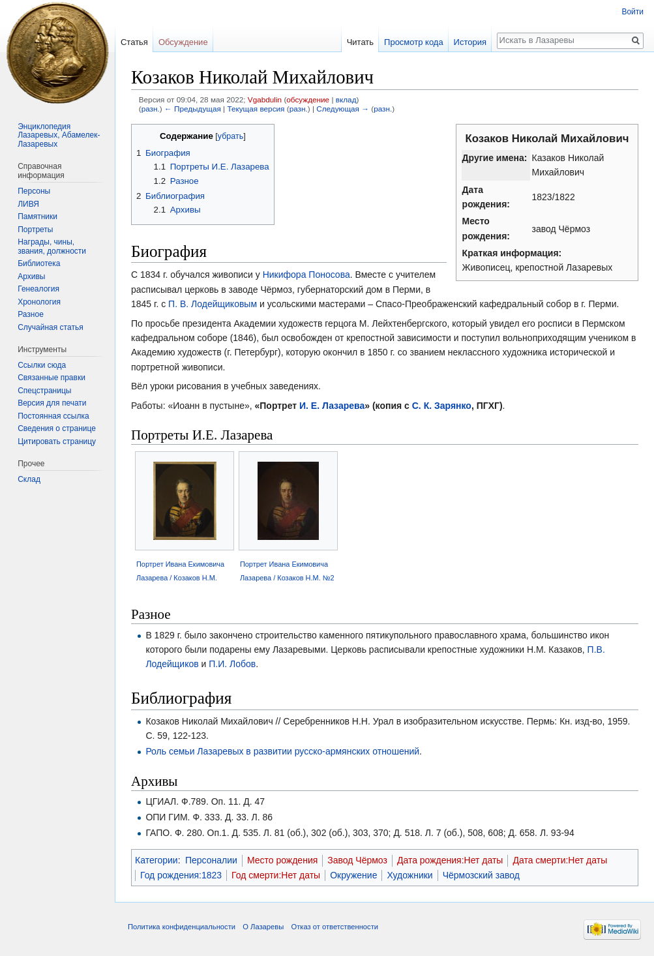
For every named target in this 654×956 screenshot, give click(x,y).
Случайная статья (50, 327)
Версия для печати (52, 403)
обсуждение (307, 99)
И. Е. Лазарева (331, 405)
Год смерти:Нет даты (275, 875)
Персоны (34, 191)
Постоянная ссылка (53, 416)
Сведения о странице (57, 428)
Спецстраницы (44, 390)
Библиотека (39, 263)
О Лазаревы (263, 927)
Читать (360, 42)
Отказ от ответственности (334, 927)
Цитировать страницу (57, 441)
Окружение (353, 875)
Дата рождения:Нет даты (450, 860)
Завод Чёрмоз (357, 860)
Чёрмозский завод (481, 875)
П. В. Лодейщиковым (212, 304)
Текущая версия (255, 108)
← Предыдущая (192, 108)
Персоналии (211, 860)
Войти (632, 11)
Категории (156, 860)
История (470, 42)
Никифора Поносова (306, 274)
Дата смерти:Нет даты (560, 860)
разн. (150, 108)
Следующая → (342, 108)
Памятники (37, 216)
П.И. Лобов (232, 664)
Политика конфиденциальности (181, 927)
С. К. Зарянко (441, 405)
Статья (134, 42)
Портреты (35, 229)
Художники (409, 875)
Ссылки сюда (42, 365)
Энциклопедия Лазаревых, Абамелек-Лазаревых (59, 135)
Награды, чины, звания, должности (52, 246)
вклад (346, 99)
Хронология (39, 301)
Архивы (31, 276)
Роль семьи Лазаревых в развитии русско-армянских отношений (282, 751)
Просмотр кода (413, 42)
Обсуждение (183, 42)
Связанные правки (51, 377)
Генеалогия (38, 288)
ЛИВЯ (28, 204)
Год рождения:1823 (181, 875)
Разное (31, 314)
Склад (29, 479)
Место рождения (282, 860)
